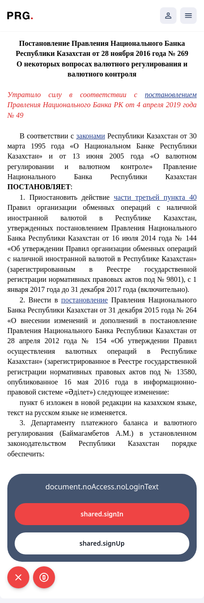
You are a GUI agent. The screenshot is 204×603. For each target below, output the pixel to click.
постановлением (171, 95)
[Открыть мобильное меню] (188, 15)
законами (90, 136)
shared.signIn (102, 514)
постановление (84, 300)
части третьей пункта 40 (155, 197)
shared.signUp (101, 543)
